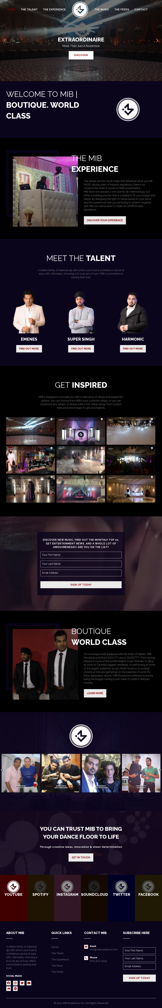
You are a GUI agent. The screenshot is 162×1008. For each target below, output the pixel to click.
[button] (4, 40)
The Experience (60, 959)
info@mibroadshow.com (104, 949)
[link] (11, 9)
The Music (57, 965)
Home (54, 947)
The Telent (57, 953)
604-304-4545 (98, 960)
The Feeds (57, 971)
